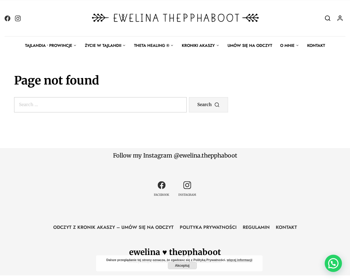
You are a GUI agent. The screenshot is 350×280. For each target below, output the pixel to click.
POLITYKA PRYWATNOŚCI (208, 227)
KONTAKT (316, 45)
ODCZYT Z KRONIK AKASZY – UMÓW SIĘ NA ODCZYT (113, 227)
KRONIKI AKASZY (198, 45)
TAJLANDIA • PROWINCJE (48, 45)
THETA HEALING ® (151, 45)
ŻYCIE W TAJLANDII (103, 45)
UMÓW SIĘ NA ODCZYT (249, 45)
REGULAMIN (256, 227)
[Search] (327, 18)
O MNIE (287, 45)
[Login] (340, 18)
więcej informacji (240, 260)
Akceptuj (182, 266)
